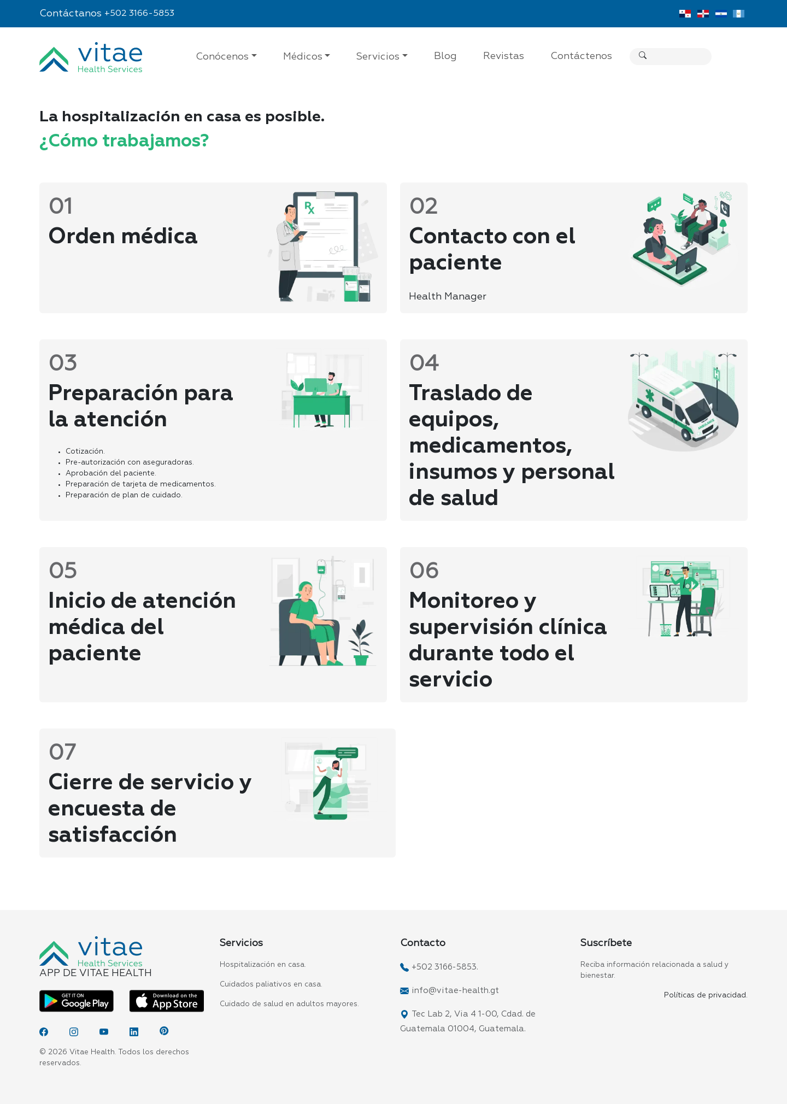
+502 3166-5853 (139, 13)
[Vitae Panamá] (685, 13)
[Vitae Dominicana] (703, 13)
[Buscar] (642, 56)
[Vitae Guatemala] (738, 13)
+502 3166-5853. (445, 967)
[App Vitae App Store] (167, 1000)
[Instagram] (73, 1031)
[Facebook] (43, 1031)
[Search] (718, 56)
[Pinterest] (164, 1031)
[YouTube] (103, 1031)
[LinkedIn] (134, 1031)
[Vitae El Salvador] (721, 13)
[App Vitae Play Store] (76, 1000)
